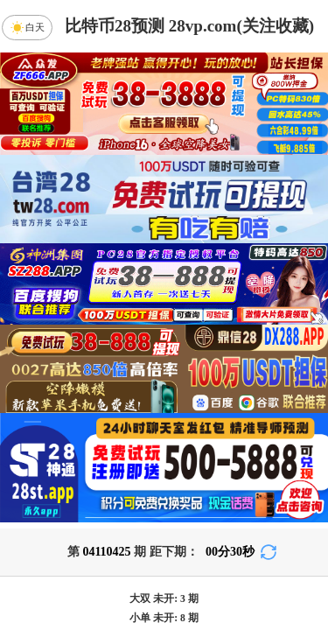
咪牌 (283, 588)
